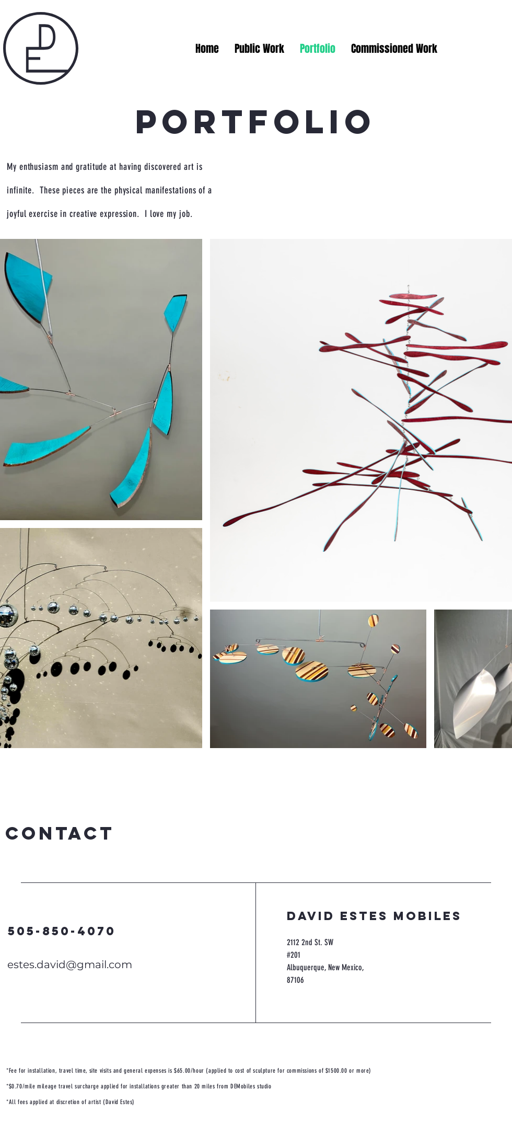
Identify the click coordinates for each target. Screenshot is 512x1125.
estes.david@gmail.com (69, 964)
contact (59, 833)
